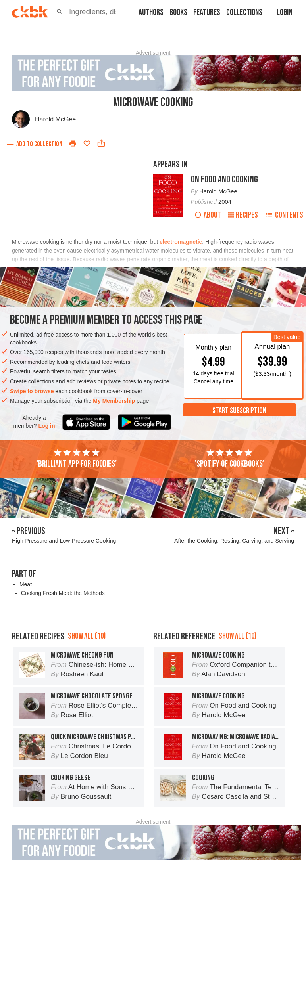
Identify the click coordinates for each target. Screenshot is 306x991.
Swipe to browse (32, 391)
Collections (244, 12)
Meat (25, 584)
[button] (59, 12)
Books (178, 12)
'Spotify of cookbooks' (229, 458)
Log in (46, 426)
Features (206, 12)
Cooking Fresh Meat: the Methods (63, 593)
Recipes (243, 215)
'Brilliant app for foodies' (77, 458)
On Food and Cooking (224, 179)
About (207, 215)
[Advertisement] (158, 631)
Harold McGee (55, 119)
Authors (151, 12)
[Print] (72, 143)
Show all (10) (87, 672)
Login (284, 12)
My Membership (114, 401)
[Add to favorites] (87, 143)
